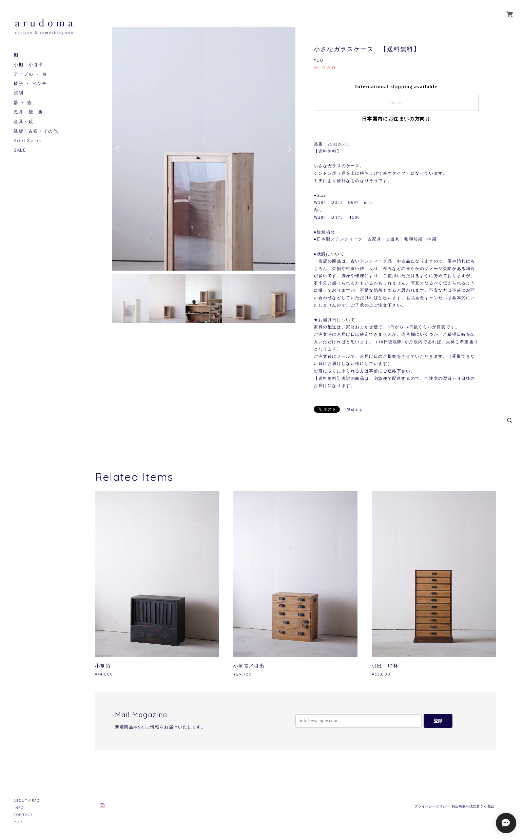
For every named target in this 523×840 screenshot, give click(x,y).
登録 (437, 720)
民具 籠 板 (28, 112)
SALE (20, 150)
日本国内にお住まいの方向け (396, 118)
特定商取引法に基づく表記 (473, 806)
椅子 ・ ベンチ (30, 83)
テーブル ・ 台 (30, 74)
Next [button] (288, 149)
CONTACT (23, 815)
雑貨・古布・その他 (36, 131)
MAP (18, 822)
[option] (203, 149)
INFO (19, 807)
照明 (18, 93)
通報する (355, 410)
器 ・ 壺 (23, 102)
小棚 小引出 (28, 64)
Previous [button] (119, 149)
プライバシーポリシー (432, 806)
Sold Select (28, 140)
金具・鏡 (23, 121)
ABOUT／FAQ (27, 800)
